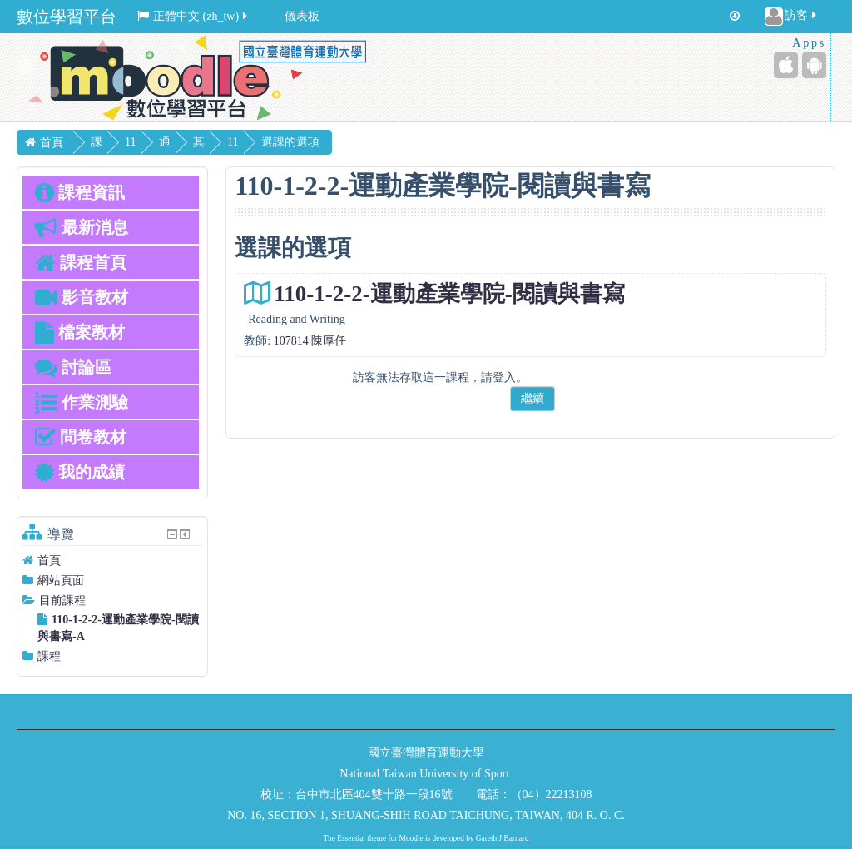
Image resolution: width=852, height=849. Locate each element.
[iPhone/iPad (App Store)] (786, 65)
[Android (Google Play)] (814, 65)
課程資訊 (80, 192)
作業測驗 (81, 402)
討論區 (73, 367)
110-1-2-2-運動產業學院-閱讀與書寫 (449, 293)
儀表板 (302, 16)
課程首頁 (80, 262)
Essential (351, 838)
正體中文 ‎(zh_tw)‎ (193, 16)
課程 (49, 656)
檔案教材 (80, 332)
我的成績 (80, 472)
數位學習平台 (66, 16)
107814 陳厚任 (310, 341)
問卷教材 (80, 437)
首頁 (49, 560)
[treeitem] (112, 560)
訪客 (792, 16)
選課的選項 (351, 142)
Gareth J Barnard (502, 838)
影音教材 (81, 297)
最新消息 (81, 227)
